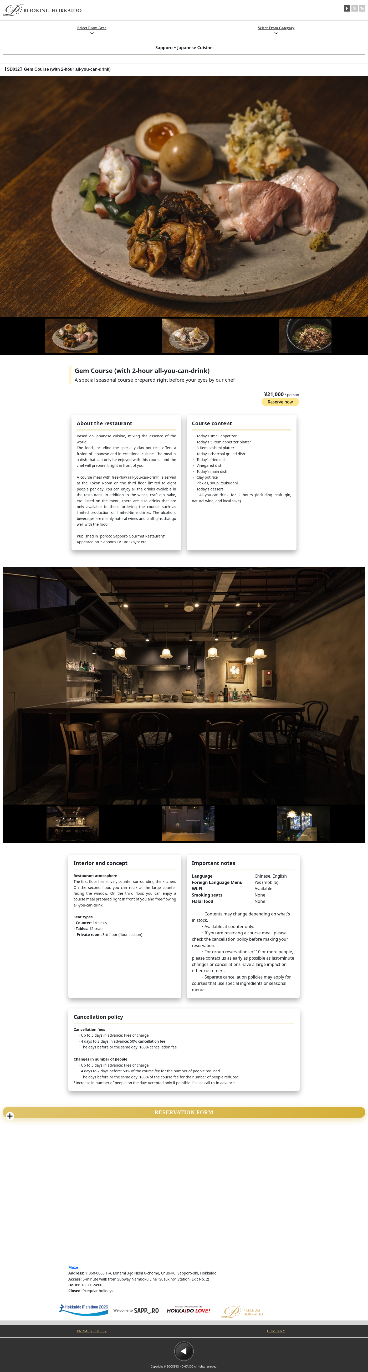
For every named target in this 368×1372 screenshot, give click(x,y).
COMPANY (276, 1331)
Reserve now (280, 402)
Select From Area (91, 28)
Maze (73, 1267)
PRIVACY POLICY (92, 1331)
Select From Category (276, 28)
